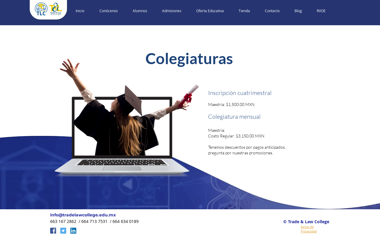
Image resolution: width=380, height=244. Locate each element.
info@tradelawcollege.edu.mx (83, 215)
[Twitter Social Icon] (63, 231)
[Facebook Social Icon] (53, 231)
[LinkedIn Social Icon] (73, 231)
